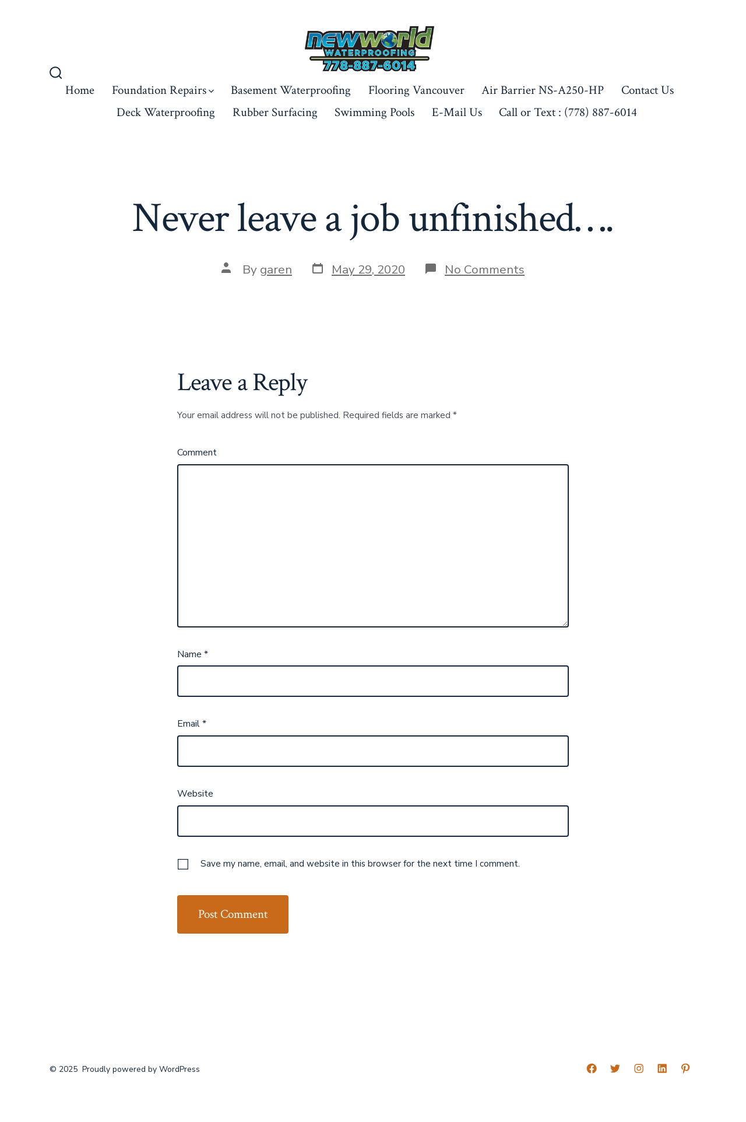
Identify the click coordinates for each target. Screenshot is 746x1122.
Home (79, 90)
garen (276, 269)
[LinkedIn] (662, 1068)
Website (195, 793)
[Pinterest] (685, 1068)
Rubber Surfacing (275, 112)
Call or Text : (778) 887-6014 (568, 112)
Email (191, 723)
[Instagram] (638, 1068)
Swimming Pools (374, 112)
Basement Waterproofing (291, 90)
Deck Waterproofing (166, 112)
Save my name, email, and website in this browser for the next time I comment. (360, 863)
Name (192, 654)
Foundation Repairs (163, 90)
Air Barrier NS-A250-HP (542, 90)
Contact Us (647, 90)
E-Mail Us (457, 112)
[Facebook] (591, 1068)
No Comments (485, 269)
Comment (197, 452)
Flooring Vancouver (416, 90)
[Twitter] (614, 1068)
